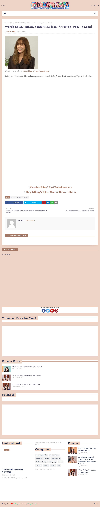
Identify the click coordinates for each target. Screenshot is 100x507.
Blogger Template (33, 504)
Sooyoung (53, 462)
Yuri (59, 465)
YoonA (53, 465)
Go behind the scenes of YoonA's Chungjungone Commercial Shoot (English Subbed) (87, 460)
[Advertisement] (50, 341)
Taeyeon (38, 465)
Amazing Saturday (41, 455)
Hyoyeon (39, 458)
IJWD (13, 197)
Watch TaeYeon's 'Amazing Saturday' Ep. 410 (26, 375)
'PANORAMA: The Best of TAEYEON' (12, 471)
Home (7, 23)
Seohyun (44, 462)
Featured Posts (54, 455)
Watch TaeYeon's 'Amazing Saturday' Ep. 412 (87, 449)
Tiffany (12, 23)
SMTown (46, 458)
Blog (16, 504)
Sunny (60, 462)
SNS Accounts (56, 458)
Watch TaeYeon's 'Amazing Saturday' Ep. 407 (27, 384)
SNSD (19, 197)
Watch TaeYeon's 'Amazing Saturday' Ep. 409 (27, 366)
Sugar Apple (11, 31)
